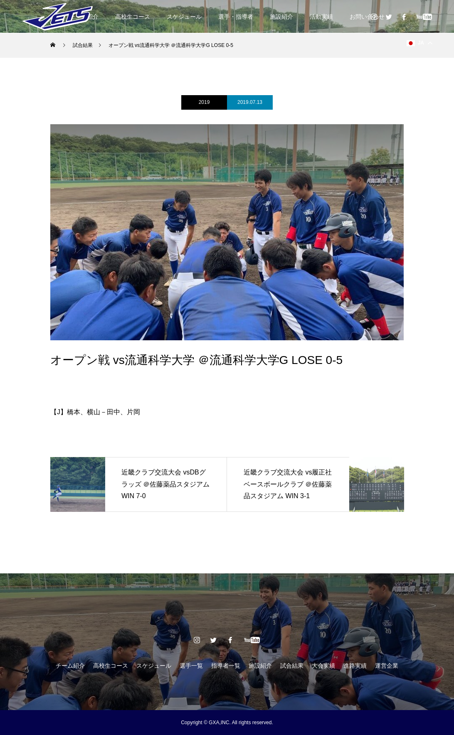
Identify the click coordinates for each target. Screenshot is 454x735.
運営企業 (386, 665)
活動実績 (321, 16)
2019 (204, 102)
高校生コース (132, 16)
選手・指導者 (235, 16)
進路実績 (355, 665)
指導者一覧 (225, 665)
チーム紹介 (70, 665)
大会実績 (323, 665)
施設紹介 (281, 16)
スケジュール (184, 16)
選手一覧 (191, 665)
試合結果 (291, 665)
